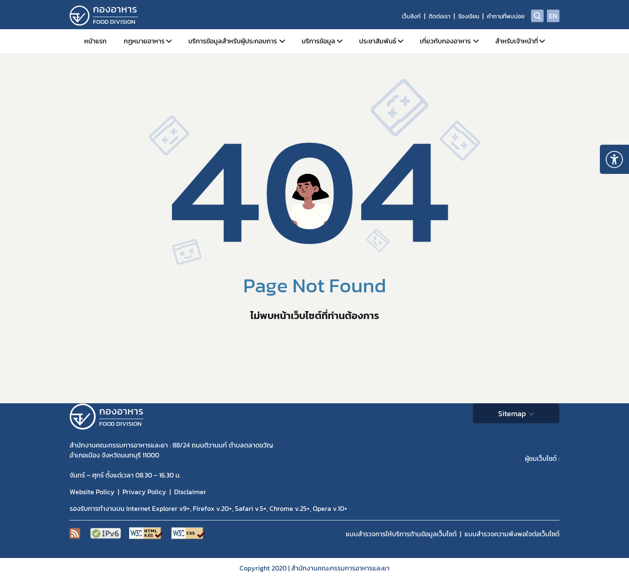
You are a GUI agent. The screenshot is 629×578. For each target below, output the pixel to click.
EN (553, 16)
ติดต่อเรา (439, 16)
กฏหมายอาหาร (144, 41)
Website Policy (92, 492)
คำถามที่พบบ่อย (505, 16)
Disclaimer (190, 492)
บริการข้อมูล (318, 41)
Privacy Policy (144, 492)
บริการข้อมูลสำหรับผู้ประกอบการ (232, 41)
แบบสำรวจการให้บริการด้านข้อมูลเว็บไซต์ (401, 534)
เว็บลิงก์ (411, 16)
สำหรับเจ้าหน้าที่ (516, 41)
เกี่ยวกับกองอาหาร (445, 41)
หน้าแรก (95, 41)
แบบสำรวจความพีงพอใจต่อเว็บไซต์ (511, 534)
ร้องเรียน (468, 16)
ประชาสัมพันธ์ (377, 41)
